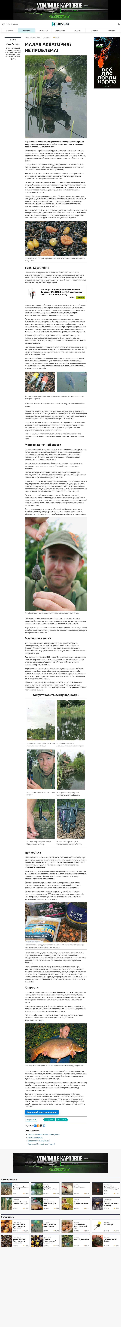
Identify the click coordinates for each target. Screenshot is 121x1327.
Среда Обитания (79, 1187)
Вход (3, 24)
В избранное (31, 1120)
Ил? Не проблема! (35, 1138)
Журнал (94, 30)
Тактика (26, 30)
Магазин (111, 30)
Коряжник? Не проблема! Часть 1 (41, 1144)
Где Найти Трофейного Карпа (50, 1188)
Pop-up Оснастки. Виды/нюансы (49, 1225)
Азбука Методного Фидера (110, 1240)
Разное (77, 30)
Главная (9, 30)
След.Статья (61, 1120)
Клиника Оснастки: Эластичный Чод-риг (20, 1202)
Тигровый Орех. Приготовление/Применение (19, 1226)
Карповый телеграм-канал (42, 1112)
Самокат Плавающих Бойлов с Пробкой (111, 1203)
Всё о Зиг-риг (108, 1224)
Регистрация (13, 24)
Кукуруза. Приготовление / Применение (49, 1241)
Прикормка (60, 30)
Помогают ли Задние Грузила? (20, 1188)
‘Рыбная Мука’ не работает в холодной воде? (111, 1189)
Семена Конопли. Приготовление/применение (19, 1241)
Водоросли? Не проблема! (38, 1141)
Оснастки (44, 30)
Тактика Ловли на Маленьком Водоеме (43, 1134)
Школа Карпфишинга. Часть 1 (81, 1203)
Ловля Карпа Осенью (81, 1239)
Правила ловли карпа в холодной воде (49, 1203)
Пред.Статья (50, 1120)
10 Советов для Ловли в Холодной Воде (80, 1226)
